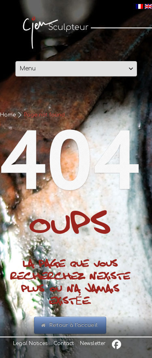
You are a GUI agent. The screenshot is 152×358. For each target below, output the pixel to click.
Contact (64, 343)
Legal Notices (30, 343)
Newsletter (92, 343)
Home (8, 115)
